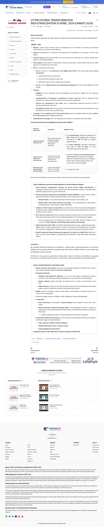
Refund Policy (95, 449)
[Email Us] (85, 7)
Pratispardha (53, 459)
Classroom (7, 447)
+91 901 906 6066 (74, 7)
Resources (52, 445)
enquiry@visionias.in (52, 438)
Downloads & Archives (39, 12)
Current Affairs (10, 12)
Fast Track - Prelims (32, 452)
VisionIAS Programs (52, 12)
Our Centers (76, 445)
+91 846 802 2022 (66, 7)
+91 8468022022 (52, 434)
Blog (51, 452)
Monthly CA (30, 461)
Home (6, 445)
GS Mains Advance (31, 449)
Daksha (7, 459)
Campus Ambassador (55, 456)
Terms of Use (95, 445)
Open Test (52, 449)
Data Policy (95, 452)
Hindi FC (29, 454)
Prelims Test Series (9, 452)
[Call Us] (59, 7)
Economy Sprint (64, 12)
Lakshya (7, 456)
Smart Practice (20, 12)
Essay (28, 445)
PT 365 (29, 456)
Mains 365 (29, 459)
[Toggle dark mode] (53, 7)
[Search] (81, 12)
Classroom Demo (54, 454)
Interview (7, 454)
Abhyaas (52, 447)
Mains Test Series (9, 449)
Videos (29, 12)
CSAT (28, 447)
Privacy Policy (95, 447)
